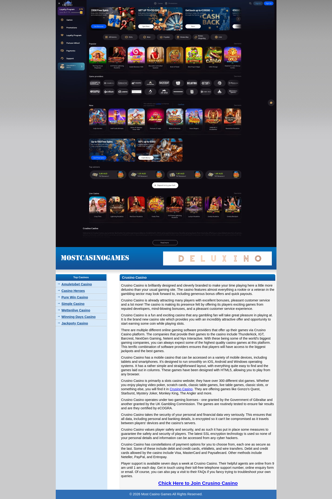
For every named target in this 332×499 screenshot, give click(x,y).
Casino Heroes (73, 291)
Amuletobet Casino (77, 284)
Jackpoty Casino (75, 323)
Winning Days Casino (79, 317)
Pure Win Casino (75, 297)
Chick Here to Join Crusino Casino (198, 483)
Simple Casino (73, 304)
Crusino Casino (181, 389)
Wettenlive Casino (76, 310)
